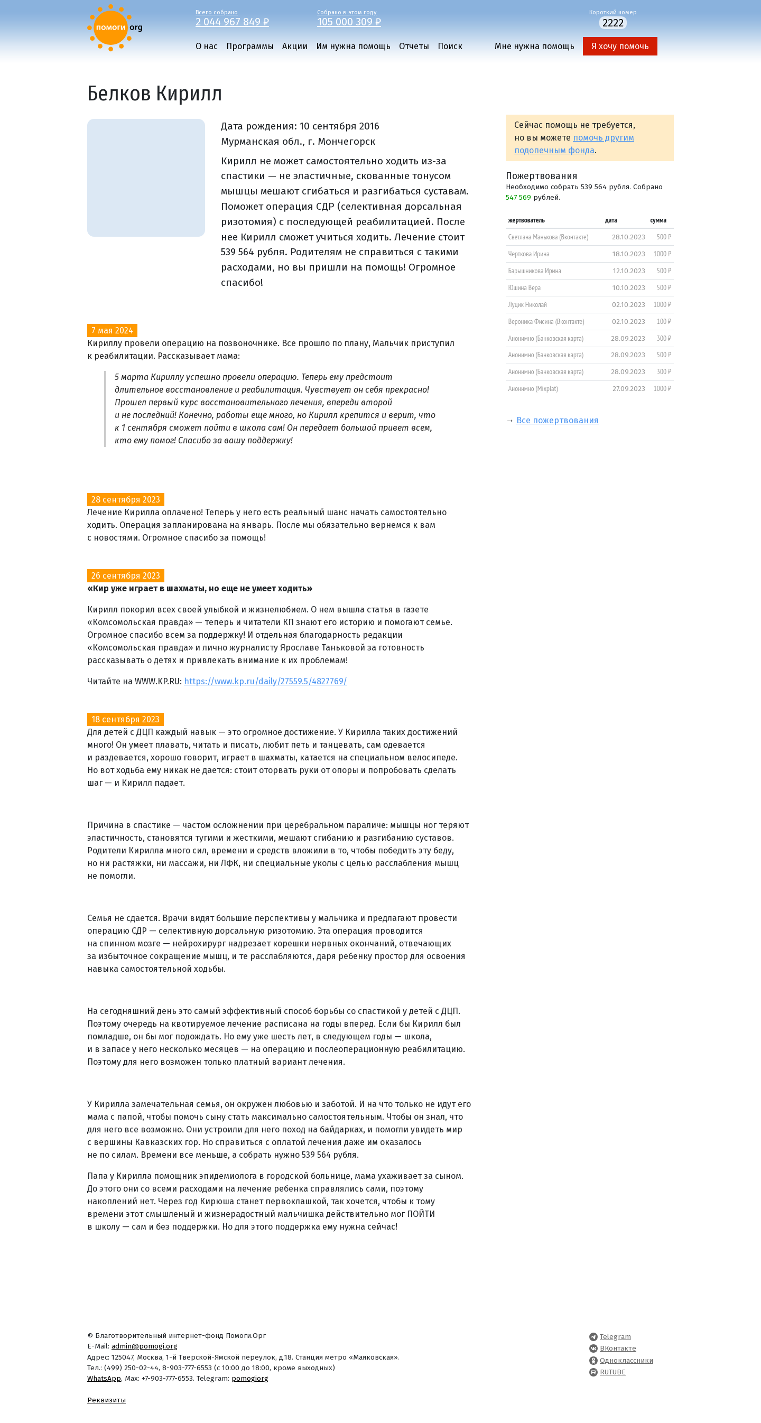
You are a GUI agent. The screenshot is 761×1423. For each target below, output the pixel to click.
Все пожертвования (557, 420)
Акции (295, 46)
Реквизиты (106, 1400)
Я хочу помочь (620, 46)
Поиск (450, 46)
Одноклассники (626, 1360)
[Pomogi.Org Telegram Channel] (593, 1336)
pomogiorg (249, 1378)
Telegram (615, 1336)
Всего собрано (248, 17)
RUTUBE (613, 1372)
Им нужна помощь (353, 46)
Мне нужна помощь (534, 46)
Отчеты (414, 46)
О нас (207, 46)
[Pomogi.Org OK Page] (593, 1360)
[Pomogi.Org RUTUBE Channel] (593, 1372)
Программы (250, 46)
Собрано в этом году (370, 17)
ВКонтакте (618, 1348)
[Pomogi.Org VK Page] (593, 1348)
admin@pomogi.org (145, 1346)
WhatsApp (104, 1378)
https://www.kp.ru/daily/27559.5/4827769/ (265, 681)
